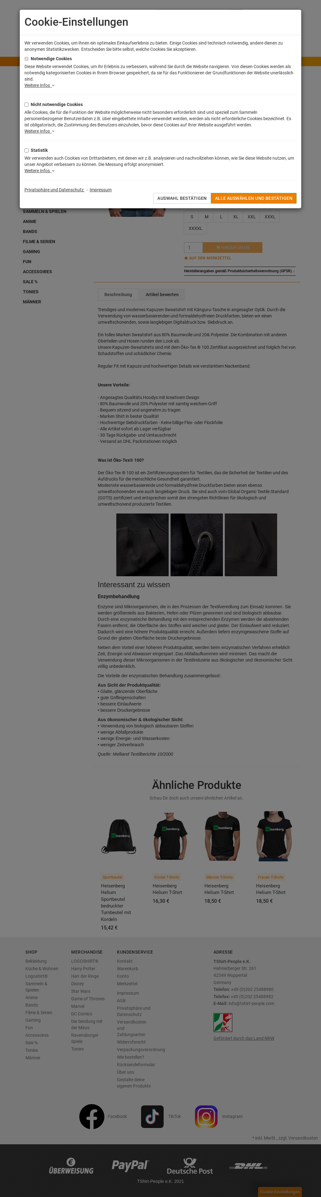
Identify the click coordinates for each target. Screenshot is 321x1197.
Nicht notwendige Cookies (57, 104)
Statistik (39, 150)
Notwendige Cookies (51, 58)
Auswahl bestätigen (182, 198)
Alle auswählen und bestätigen (253, 198)
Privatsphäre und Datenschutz (54, 189)
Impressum (101, 189)
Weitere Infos (39, 85)
